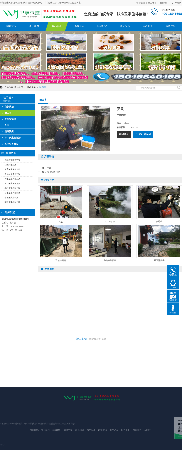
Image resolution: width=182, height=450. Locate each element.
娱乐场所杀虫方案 (12, 174)
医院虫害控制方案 (12, 202)
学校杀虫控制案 (11, 197)
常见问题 (125, 26)
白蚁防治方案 (10, 165)
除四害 (42, 87)
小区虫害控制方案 (12, 188)
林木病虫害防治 (12, 137)
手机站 (176, 3)
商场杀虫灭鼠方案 (12, 179)
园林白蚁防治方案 (12, 160)
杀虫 (7, 125)
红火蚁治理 (10, 119)
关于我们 (140, 3)
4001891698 (143, 134)
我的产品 (170, 26)
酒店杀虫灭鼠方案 (12, 169)
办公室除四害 (53, 172)
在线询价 (124, 134)
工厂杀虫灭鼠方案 (12, 183)
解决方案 (79, 26)
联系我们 (164, 3)
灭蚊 (49, 168)
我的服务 (57, 26)
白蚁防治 (148, 26)
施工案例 (152, 3)
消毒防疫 (9, 131)
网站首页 (11, 26)
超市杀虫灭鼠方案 (12, 193)
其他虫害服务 (11, 144)
